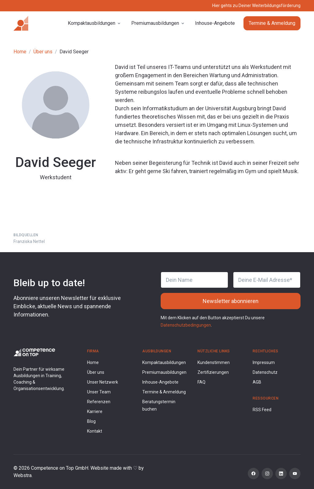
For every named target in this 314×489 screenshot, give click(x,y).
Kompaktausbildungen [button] (91, 23)
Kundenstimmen (213, 362)
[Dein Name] (194, 280)
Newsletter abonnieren (230, 301)
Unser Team (99, 391)
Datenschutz (265, 372)
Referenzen (98, 401)
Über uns (42, 52)
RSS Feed (262, 409)
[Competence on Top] (20, 23)
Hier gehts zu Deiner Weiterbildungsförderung (256, 5)
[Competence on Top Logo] (34, 352)
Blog (91, 421)
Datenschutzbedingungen (186, 325)
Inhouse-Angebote (215, 23)
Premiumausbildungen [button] (155, 23)
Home (19, 52)
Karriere (94, 411)
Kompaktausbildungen (164, 362)
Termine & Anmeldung (272, 23)
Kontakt (94, 431)
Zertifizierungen (213, 372)
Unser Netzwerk (102, 382)
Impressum (264, 362)
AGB (257, 382)
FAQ (201, 382)
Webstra (22, 475)
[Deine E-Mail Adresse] (267, 280)
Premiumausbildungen (164, 372)
